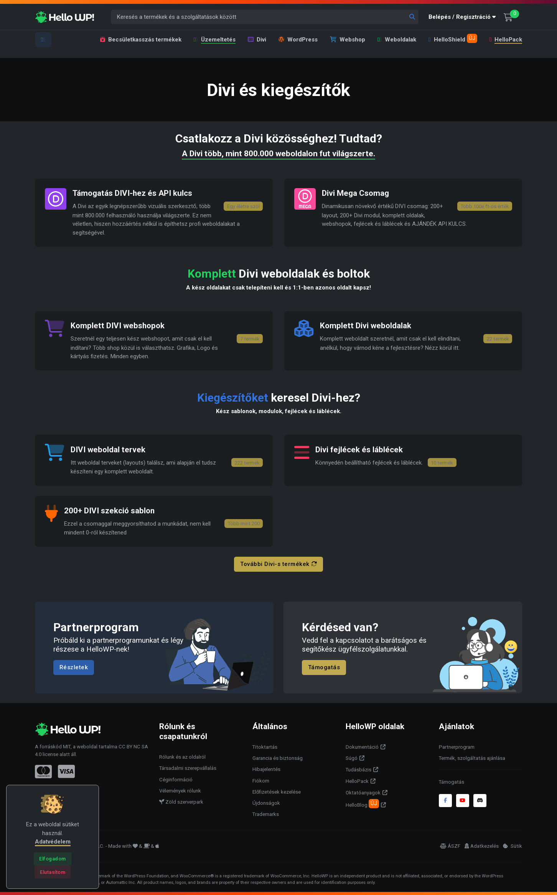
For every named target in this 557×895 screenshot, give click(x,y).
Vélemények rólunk (180, 789)
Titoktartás (264, 746)
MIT (67, 745)
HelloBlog (362, 802)
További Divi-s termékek (278, 563)
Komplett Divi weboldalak (366, 325)
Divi (257, 39)
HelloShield (452, 38)
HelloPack (505, 39)
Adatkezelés (482, 845)
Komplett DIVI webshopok (118, 325)
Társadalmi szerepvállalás (187, 767)
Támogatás (324, 666)
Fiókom (260, 780)
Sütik (512, 845)
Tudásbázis (358, 769)
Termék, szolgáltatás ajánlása (472, 757)
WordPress (298, 39)
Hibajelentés (266, 768)
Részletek (73, 666)
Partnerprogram (457, 746)
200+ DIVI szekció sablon (110, 510)
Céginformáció (176, 778)
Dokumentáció (362, 746)
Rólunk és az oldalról (182, 756)
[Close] (52, 858)
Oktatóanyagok (363, 791)
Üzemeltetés (215, 39)
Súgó (352, 757)
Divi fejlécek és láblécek (359, 448)
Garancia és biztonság (277, 757)
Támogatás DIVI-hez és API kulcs (133, 193)
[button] (463, 17)
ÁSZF (450, 845)
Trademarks (265, 813)
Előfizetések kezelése (276, 791)
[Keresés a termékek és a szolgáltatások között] (265, 17)
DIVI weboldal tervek (108, 448)
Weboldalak (396, 39)
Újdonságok (266, 802)
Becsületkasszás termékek (140, 39)
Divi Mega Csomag (355, 193)
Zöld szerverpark (181, 801)
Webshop (347, 39)
